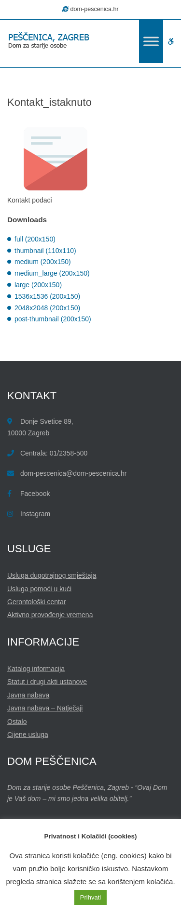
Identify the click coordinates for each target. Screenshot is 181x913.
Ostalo (17, 721)
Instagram (35, 514)
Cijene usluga (27, 734)
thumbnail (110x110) (45, 250)
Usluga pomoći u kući (39, 589)
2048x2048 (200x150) (47, 308)
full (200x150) (35, 239)
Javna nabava (28, 695)
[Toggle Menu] (151, 41)
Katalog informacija (36, 668)
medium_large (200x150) (52, 273)
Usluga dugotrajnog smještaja (51, 575)
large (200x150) (38, 285)
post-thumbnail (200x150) (52, 319)
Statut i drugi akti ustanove (47, 681)
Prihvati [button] (90, 897)
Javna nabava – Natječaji (45, 708)
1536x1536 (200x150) (47, 296)
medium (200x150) (42, 262)
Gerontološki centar (36, 602)
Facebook (35, 493)
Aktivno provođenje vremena (50, 615)
